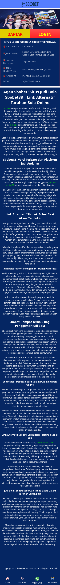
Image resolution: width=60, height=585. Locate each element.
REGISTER (22, 580)
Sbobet (7, 108)
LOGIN (45, 34)
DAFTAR (15, 34)
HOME (7, 580)
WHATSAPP (37, 580)
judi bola (14, 125)
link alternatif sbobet (45, 442)
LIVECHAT (52, 580)
